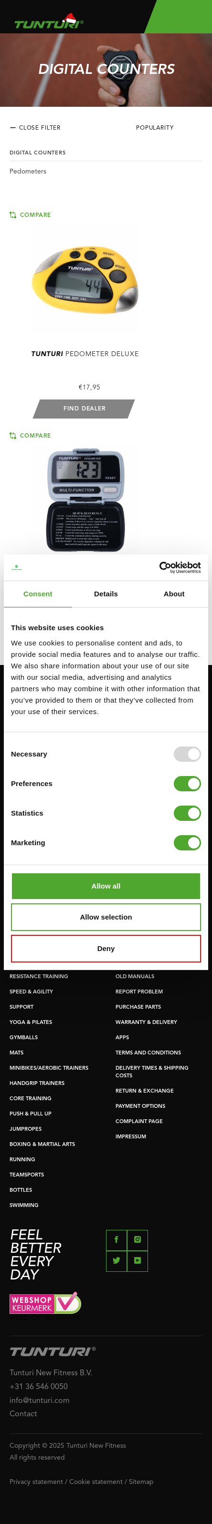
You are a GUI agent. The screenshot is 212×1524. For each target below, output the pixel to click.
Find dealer (85, 409)
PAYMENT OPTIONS (140, 1106)
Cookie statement (96, 1482)
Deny (106, 948)
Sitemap (141, 1482)
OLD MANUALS (135, 977)
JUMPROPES (26, 1129)
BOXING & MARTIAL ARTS (42, 1144)
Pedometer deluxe (85, 354)
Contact (23, 1414)
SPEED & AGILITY (31, 992)
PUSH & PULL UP (31, 1114)
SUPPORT (21, 1007)
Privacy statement (36, 1482)
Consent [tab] (38, 594)
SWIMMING (24, 1205)
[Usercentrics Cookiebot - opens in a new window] (159, 568)
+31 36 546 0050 (39, 1387)
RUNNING (22, 1160)
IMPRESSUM (131, 1137)
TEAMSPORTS (27, 1175)
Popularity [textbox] (155, 128)
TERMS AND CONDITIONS (148, 1053)
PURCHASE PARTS (138, 1007)
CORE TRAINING (31, 1099)
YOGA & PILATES (31, 1022)
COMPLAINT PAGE (139, 1122)
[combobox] (169, 130)
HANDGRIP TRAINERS (37, 1083)
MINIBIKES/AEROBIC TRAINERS (49, 1068)
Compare (30, 215)
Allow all (106, 886)
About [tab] (174, 594)
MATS (16, 1053)
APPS (122, 1038)
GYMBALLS (24, 1038)
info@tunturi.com (40, 1401)
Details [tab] (106, 594)
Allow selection (106, 917)
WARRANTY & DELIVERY (146, 1022)
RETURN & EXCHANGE (145, 1091)
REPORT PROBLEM (139, 992)
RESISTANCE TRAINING (39, 977)
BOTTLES (21, 1190)
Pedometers (28, 171)
